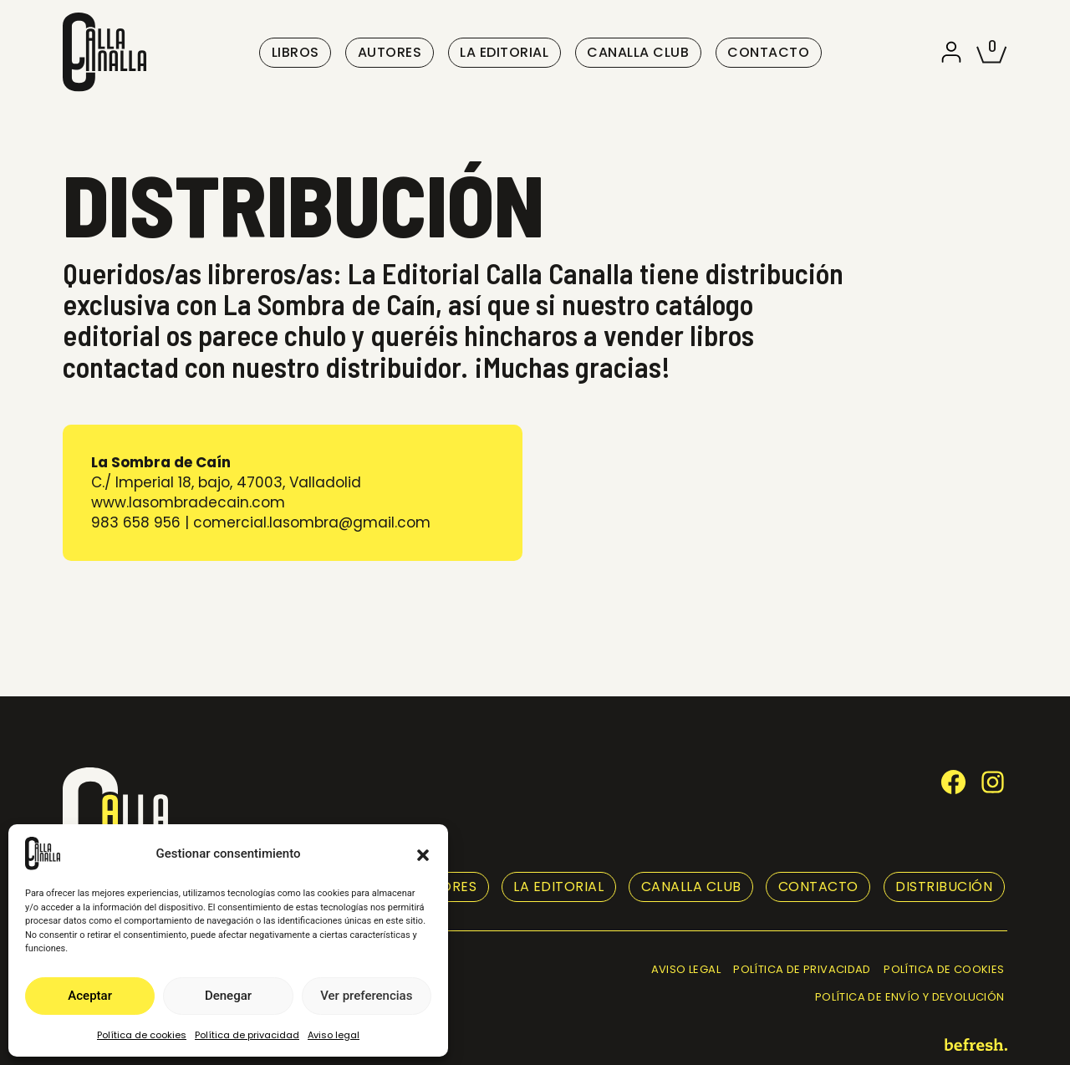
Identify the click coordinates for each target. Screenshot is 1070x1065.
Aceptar (90, 995)
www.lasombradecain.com (188, 502)
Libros (295, 52)
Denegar (228, 995)
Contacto (768, 52)
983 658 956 (136, 522)
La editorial (504, 52)
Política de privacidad (247, 1035)
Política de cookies (141, 1035)
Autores (389, 52)
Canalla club (638, 52)
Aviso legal (333, 1035)
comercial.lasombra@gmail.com (312, 522)
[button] (423, 853)
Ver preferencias (366, 995)
